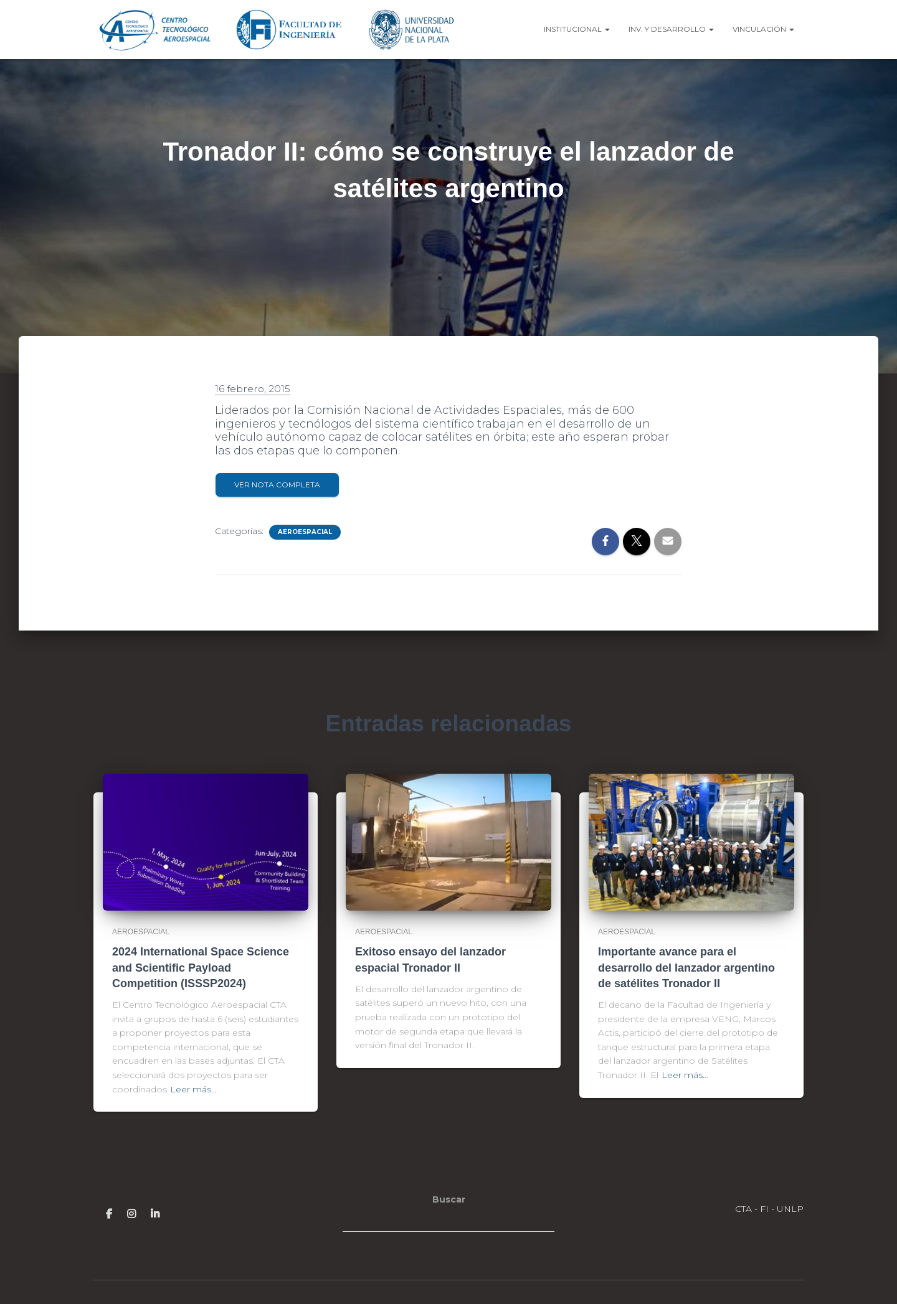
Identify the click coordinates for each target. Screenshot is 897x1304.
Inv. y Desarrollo (671, 29)
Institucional (577, 29)
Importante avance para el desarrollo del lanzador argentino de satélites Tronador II (686, 967)
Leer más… (193, 1089)
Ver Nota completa (277, 484)
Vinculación (763, 29)
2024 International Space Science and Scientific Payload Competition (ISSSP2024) (200, 967)
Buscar (448, 1199)
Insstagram (131, 1214)
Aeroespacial (305, 532)
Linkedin (155, 1214)
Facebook (109, 1214)
